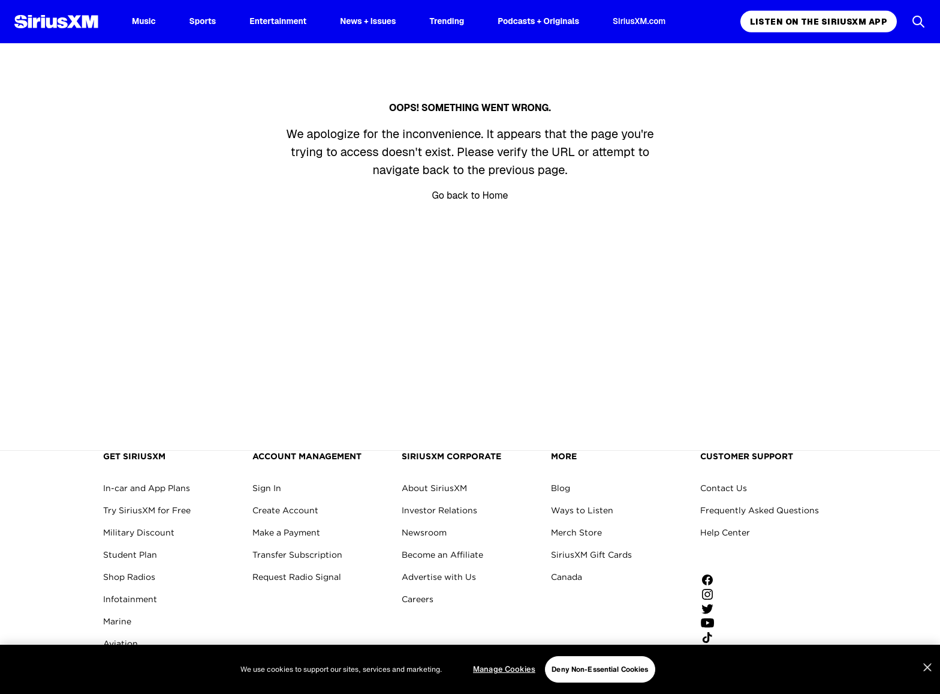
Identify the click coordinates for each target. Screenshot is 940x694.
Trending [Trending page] (447, 21)
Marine (117, 621)
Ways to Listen (582, 510)
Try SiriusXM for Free (147, 510)
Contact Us (723, 488)
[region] (470, 669)
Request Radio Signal (296, 577)
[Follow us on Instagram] (711, 594)
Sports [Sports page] (202, 21)
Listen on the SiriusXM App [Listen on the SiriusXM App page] (818, 21)
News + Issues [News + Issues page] (368, 21)
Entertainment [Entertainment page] (277, 21)
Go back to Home (470, 195)
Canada (566, 577)
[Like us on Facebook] (711, 580)
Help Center (725, 532)
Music (144, 21)
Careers (417, 599)
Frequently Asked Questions (759, 510)
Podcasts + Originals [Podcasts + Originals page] (538, 21)
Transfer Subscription (297, 555)
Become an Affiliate (442, 555)
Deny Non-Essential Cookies (600, 669)
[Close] (927, 667)
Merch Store (576, 532)
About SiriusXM (434, 488)
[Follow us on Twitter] (711, 609)
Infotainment (130, 599)
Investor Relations (439, 510)
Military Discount (138, 532)
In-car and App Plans (146, 488)
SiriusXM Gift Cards (591, 555)
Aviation (120, 643)
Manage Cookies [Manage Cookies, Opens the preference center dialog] (504, 669)
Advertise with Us (439, 577)
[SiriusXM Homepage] (56, 21)
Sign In (266, 488)
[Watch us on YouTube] (711, 623)
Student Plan (130, 555)
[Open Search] (918, 21)
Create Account (285, 510)
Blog (560, 488)
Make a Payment (286, 532)
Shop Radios (129, 577)
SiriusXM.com (639, 21)
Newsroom (424, 532)
